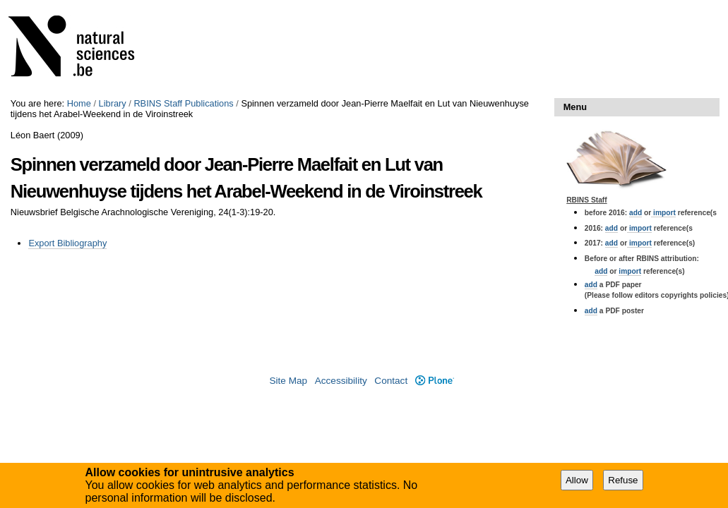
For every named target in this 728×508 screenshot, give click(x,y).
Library (112, 103)
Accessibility (341, 380)
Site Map (288, 380)
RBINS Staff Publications (183, 103)
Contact (390, 380)
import (663, 213)
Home (79, 103)
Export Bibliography (67, 243)
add (635, 213)
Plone (434, 380)
